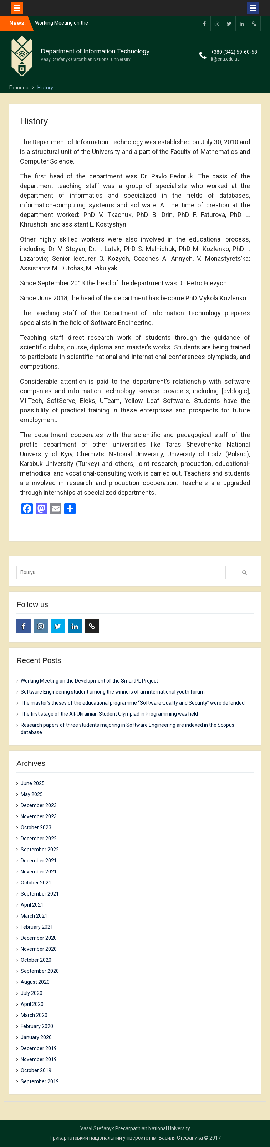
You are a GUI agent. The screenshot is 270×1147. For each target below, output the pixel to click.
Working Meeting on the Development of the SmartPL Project (89, 681)
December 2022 (39, 838)
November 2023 (39, 816)
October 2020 (36, 960)
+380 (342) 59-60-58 (234, 52)
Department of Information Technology (95, 51)
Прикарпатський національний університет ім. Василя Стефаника (126, 1138)
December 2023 (39, 805)
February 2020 (37, 1026)
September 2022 (40, 849)
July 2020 (31, 993)
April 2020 (32, 1004)
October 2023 (36, 827)
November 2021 (39, 871)
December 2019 (39, 1048)
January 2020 (36, 1037)
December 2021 (39, 860)
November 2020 (39, 949)
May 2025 (32, 794)
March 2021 (34, 916)
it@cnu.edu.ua (225, 59)
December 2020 (39, 938)
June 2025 (33, 783)
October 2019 (36, 1070)
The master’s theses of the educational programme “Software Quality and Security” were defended (133, 703)
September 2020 (40, 971)
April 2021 (32, 905)
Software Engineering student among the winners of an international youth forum (113, 692)
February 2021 (37, 927)
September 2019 (40, 1081)
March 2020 (34, 1015)
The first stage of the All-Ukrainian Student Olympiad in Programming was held (109, 714)
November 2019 (39, 1059)
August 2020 (35, 982)
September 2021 (40, 894)
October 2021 (36, 883)
